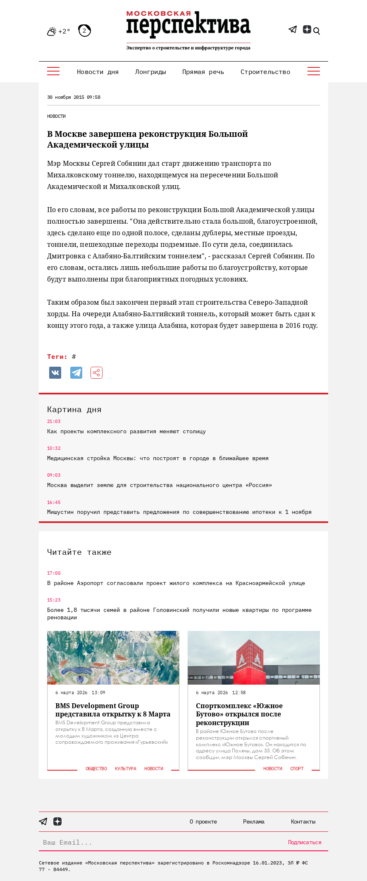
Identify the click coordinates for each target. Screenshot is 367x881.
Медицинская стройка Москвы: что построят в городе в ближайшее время (158, 458)
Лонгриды (150, 71)
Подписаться (304, 842)
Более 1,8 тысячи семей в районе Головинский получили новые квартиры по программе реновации (179, 613)
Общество (96, 768)
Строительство (265, 71)
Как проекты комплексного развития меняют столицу (126, 431)
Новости (56, 116)
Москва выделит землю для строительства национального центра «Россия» (159, 485)
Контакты (303, 821)
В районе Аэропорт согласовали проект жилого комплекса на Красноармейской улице (176, 583)
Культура (125, 768)
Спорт (296, 768)
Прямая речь (203, 71)
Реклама (253, 821)
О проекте (203, 821)
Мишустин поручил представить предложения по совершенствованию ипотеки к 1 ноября (179, 512)
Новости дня (98, 71)
